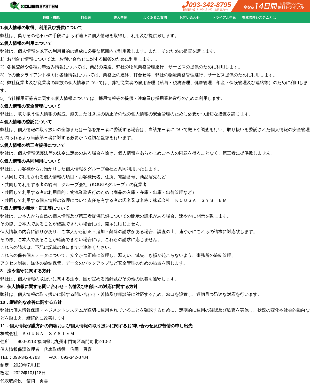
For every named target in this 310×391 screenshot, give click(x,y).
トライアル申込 (224, 17)
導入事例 (120, 17)
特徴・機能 (51, 17)
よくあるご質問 (155, 17)
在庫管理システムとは (259, 17)
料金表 (86, 17)
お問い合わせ (189, 17)
